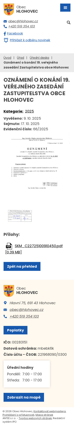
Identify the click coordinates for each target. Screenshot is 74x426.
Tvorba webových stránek (35, 418)
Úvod (7, 58)
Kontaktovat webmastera (50, 411)
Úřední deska (39, 58)
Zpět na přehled (22, 266)
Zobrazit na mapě (23, 397)
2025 (29, 111)
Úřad (20, 58)
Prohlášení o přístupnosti (18, 415)
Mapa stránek (44, 415)
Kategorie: (13, 111)
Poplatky (15, 330)
